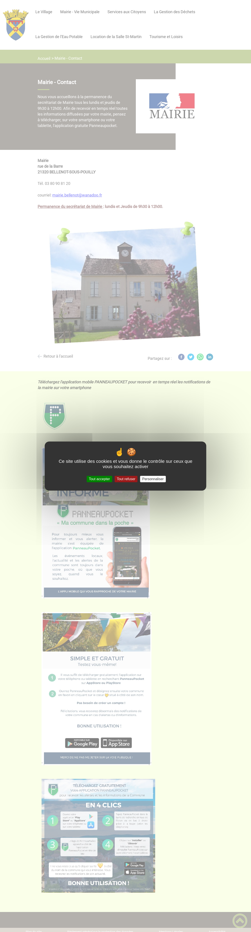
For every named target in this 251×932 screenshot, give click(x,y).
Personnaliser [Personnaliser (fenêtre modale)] (153, 479)
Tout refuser (126, 479)
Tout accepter (99, 479)
